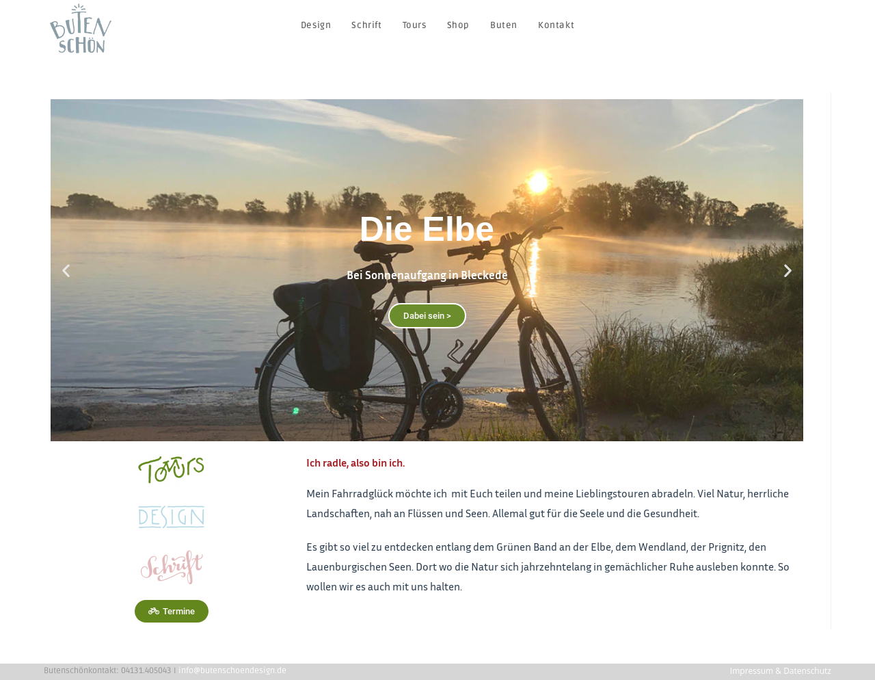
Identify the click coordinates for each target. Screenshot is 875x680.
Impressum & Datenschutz (780, 671)
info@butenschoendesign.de (232, 671)
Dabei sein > (427, 316)
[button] (409, 431)
